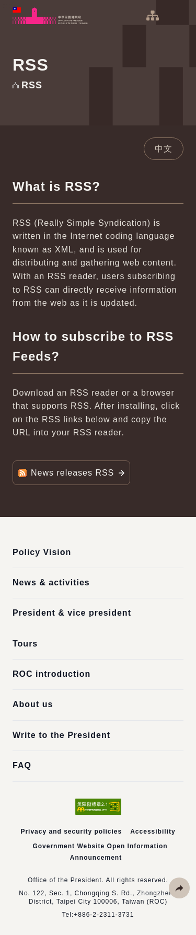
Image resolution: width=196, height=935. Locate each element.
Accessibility (152, 831)
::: (7, 5)
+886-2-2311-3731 (104, 914)
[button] (179, 888)
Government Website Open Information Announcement (99, 851)
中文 (163, 148)
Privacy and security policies (71, 831)
